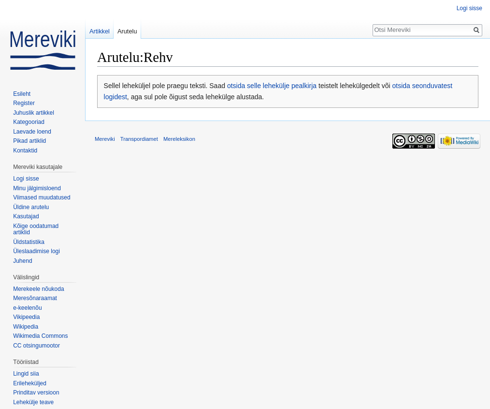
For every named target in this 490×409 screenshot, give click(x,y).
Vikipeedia (26, 317)
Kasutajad (26, 216)
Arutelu (127, 31)
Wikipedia (25, 326)
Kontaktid (25, 150)
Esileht (21, 94)
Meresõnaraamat (35, 298)
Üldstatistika (28, 242)
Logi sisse (469, 8)
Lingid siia (26, 373)
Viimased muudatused (42, 197)
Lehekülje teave (33, 402)
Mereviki (105, 139)
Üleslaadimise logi (36, 251)
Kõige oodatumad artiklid (35, 229)
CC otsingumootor (36, 345)
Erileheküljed (29, 383)
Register (24, 103)
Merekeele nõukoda (38, 289)
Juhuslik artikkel (33, 112)
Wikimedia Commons (40, 336)
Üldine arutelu (31, 207)
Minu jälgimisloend (37, 188)
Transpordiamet (139, 139)
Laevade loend (32, 131)
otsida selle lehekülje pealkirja (272, 86)
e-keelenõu (27, 307)
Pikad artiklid (29, 140)
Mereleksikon (179, 139)
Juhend (22, 261)
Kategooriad (28, 122)
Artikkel (99, 31)
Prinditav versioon (36, 392)
